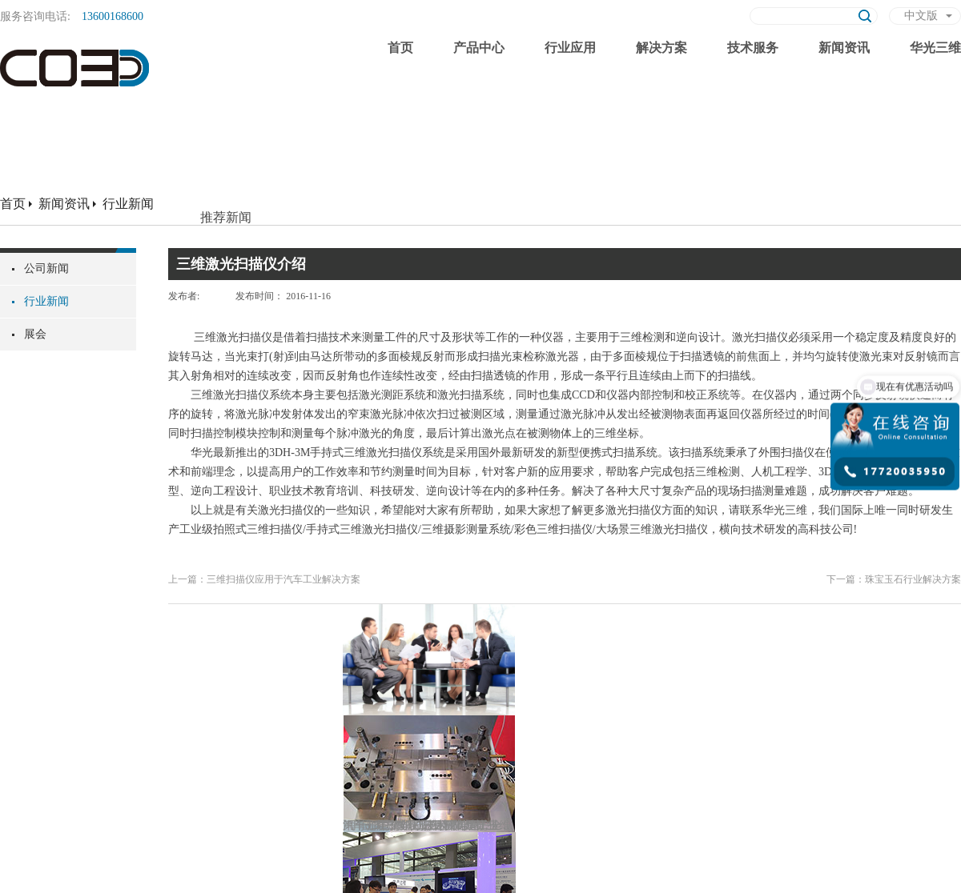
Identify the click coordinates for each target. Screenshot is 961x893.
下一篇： (893, 579)
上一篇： (264, 579)
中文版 (921, 16)
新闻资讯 (64, 203)
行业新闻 (128, 203)
